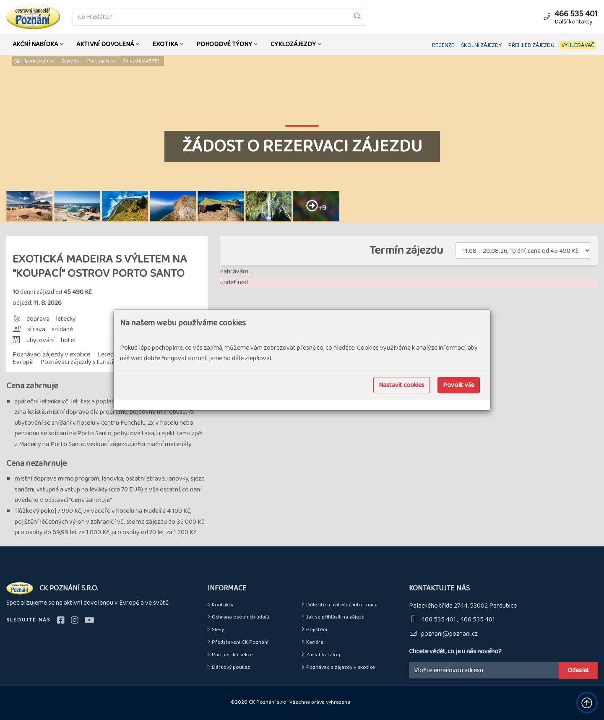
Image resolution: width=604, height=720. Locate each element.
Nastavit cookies (401, 385)
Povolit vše (458, 385)
